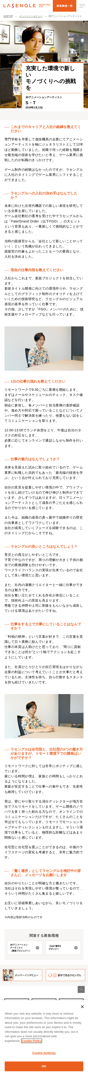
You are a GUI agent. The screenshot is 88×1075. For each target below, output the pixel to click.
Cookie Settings (44, 1055)
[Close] (82, 1009)
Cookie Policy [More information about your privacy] (32, 1043)
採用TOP (8, 17)
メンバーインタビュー (30, 17)
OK (44, 1068)
